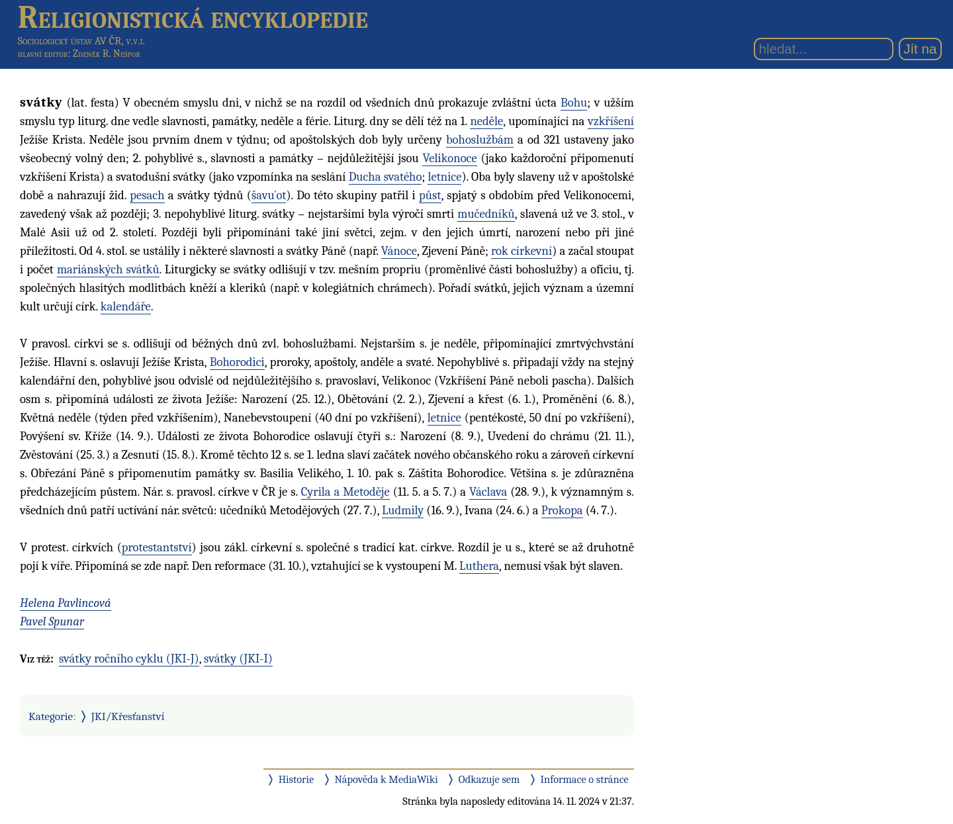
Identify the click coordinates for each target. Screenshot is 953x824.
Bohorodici (237, 362)
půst (430, 195)
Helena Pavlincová (65, 603)
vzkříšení (611, 121)
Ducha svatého (385, 176)
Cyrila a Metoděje (345, 491)
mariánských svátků (108, 269)
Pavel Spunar (52, 621)
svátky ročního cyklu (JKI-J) (129, 658)
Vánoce (399, 251)
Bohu (574, 102)
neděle (486, 121)
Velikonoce (449, 158)
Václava (488, 491)
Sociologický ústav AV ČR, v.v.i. (81, 40)
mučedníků (485, 213)
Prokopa (562, 510)
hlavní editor (43, 54)
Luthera (479, 566)
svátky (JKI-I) (238, 658)
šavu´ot (269, 195)
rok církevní (521, 251)
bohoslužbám (480, 139)
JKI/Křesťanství (128, 716)
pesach (147, 195)
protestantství (157, 547)
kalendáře (126, 306)
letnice (444, 176)
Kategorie (50, 716)
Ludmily (403, 510)
